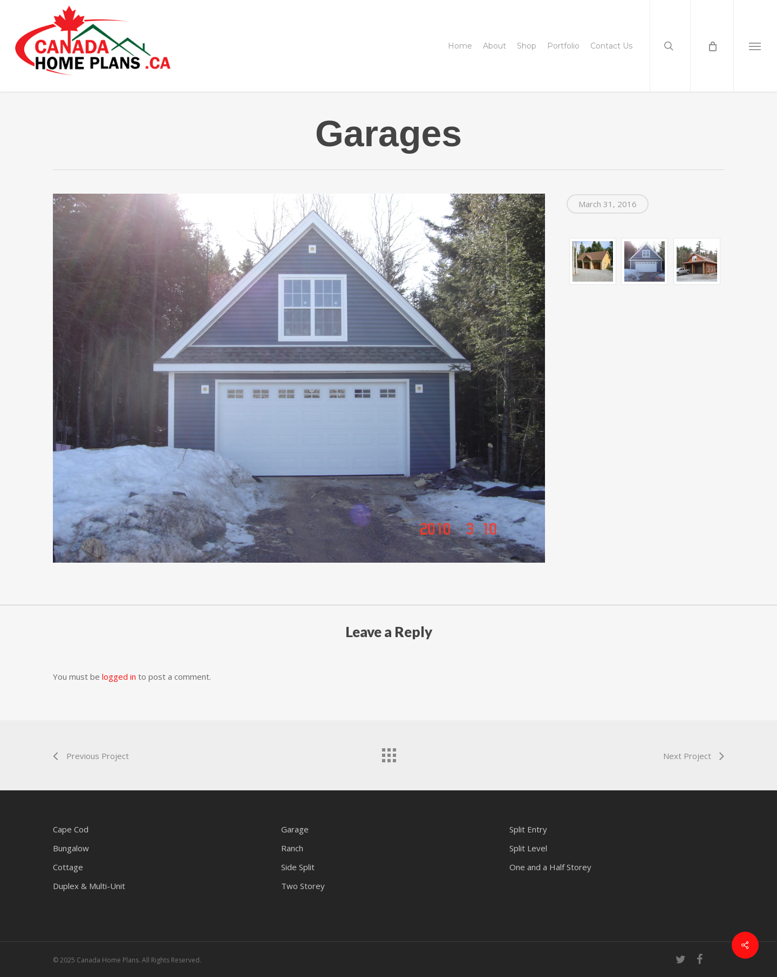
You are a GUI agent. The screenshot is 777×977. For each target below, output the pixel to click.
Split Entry (528, 829)
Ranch (292, 848)
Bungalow (71, 848)
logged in (119, 676)
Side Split (298, 867)
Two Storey (303, 885)
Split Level (528, 848)
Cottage (68, 867)
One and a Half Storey (550, 867)
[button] (755, 46)
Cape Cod (70, 829)
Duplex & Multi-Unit (89, 885)
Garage (295, 829)
